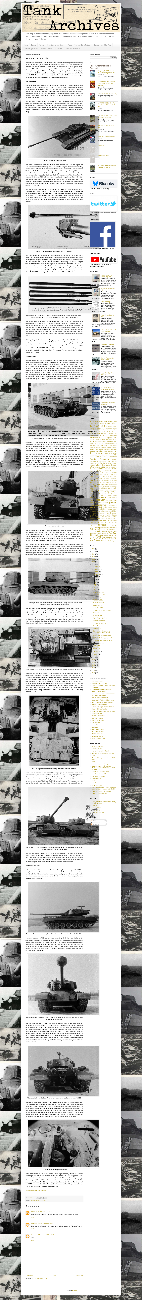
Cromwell (114, 449)
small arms (94, 515)
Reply (32, 1217)
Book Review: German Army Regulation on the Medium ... (102, 631)
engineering (93, 455)
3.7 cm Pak (105, 428)
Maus (100, 486)
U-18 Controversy (98, 592)
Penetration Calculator (72, 49)
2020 (93, 564)
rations (114, 507)
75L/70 (96, 434)
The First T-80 (97, 597)
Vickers (108, 537)
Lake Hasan (98, 478)
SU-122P (108, 518)
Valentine (101, 537)
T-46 (106, 527)
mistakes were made (109, 488)
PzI (94, 507)
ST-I (106, 516)
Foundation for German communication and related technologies (103, 694)
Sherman (113, 513)
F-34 (115, 455)
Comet (101, 449)
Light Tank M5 (105, 480)
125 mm (103, 421)
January (96, 654)
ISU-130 (107, 469)
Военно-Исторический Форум (101, 764)
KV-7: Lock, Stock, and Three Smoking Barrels (107, 388)
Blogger (74, 1290)
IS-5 (112, 467)
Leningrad (93, 480)
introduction (97, 467)
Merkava (114, 486)
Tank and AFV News (98, 720)
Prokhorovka (93, 505)
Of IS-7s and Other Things (99, 704)
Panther (103, 497)
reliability (103, 509)
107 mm (92, 421)
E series (114, 453)
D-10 (115, 451)
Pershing (33, 1200)
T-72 (104, 529)
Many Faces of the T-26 (100, 618)
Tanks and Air (97, 628)
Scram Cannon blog (97, 810)
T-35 (115, 525)
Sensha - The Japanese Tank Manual (103, 707)
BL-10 (96, 443)
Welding (92, 539)
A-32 (96, 436)
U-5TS (96, 537)
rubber (107, 511)
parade (109, 497)
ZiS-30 (99, 541)
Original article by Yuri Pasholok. (36, 1190)
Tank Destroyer (96, 722)
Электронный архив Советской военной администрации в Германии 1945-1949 (104, 788)
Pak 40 (115, 495)
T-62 (95, 529)
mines (98, 488)
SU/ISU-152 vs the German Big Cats (106, 276)
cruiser (105, 451)
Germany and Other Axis (102, 45)
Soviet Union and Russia (55, 45)
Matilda (95, 486)
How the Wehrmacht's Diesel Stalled (107, 358)
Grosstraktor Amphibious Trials (102, 635)
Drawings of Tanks (97, 749)
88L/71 (111, 434)
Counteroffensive (98, 605)
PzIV (105, 507)
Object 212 (104, 492)
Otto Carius (105, 495)
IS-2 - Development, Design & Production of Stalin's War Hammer (106, 83)
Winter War (98, 539)
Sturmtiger (92, 518)
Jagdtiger (99, 471)
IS (101, 467)
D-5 (102, 453)
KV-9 (111, 476)
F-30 (109, 455)
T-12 (95, 522)
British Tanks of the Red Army (106, 136)
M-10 (115, 480)
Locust (111, 480)
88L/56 (106, 434)
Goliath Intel (96, 648)
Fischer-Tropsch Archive (99, 691)
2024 (93, 554)
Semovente (96, 513)
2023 (93, 556)
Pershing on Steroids (99, 623)
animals (92, 439)
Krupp (110, 473)
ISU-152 (114, 469)
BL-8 (100, 443)
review (115, 509)
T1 (92, 531)
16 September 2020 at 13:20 (45, 1223)
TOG (105, 535)
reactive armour (94, 509)
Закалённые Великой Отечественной (103, 774)
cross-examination (96, 451)
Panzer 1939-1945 (103, 155)
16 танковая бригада (98, 746)
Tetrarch (105, 533)
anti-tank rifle (104, 439)
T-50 (109, 527)
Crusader (110, 451)
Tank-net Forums (97, 725)
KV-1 (93, 475)
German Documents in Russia (100, 751)
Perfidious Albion (98, 600)
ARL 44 (115, 439)
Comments (95, 824)
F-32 (112, 455)
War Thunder (113, 537)
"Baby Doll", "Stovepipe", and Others (104, 638)
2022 (93, 559)
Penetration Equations (107, 345)
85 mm (101, 434)
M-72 (101, 482)
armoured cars (94, 441)
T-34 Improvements (99, 621)
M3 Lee (103, 484)
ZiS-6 (109, 541)
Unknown (34, 1223)
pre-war (113, 502)
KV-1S (102, 475)
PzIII (101, 507)
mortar (115, 490)
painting (110, 495)
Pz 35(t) (112, 505)
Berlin (93, 443)
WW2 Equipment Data (98, 738)
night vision (96, 492)
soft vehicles (107, 515)
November (97, 569)
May (95, 585)
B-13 (113, 441)
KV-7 (100, 477)
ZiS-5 (106, 541)
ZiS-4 (102, 541)
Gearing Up (96, 645)
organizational (98, 495)
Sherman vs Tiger (106, 302)
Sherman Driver (98, 615)
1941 (109, 423)
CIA (97, 449)
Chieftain (109, 447)
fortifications (93, 461)
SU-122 (103, 518)
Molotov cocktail (109, 490)
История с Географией (99, 776)
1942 (114, 423)
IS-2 (103, 467)
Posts (93, 821)
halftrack (104, 461)
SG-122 (107, 513)
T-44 (103, 527)
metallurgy (93, 488)
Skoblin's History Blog (98, 812)
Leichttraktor (113, 478)
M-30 (91, 482)
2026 (93, 549)
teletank (100, 533)
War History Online (97, 736)
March (96, 590)
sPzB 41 (102, 516)
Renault (109, 509)
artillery (109, 441)
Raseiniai (110, 507)
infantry (98, 465)
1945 (103, 426)
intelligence (106, 465)
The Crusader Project (98, 731)
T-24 (105, 522)
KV (90, 475)
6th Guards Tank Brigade (109, 432)
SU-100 (98, 518)
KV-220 (111, 475)
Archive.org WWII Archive (99, 683)
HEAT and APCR (98, 608)
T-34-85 (103, 525)
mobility (96, 490)
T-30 (94, 525)
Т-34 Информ (96, 783)
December (97, 566)
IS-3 (107, 467)
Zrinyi (113, 541)
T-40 (97, 527)
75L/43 (92, 434)
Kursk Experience (98, 602)
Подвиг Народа (96, 778)
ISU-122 (100, 469)
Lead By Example (98, 643)
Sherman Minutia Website (99, 709)
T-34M (108, 525)
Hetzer (115, 463)
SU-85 (112, 520)
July (95, 579)
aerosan (103, 437)
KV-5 (94, 476)
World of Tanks (107, 539)
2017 (93, 662)
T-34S (112, 525)
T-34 (98, 525)
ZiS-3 (95, 541)
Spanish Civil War (95, 516)
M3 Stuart (109, 484)
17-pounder (102, 423)
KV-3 (115, 475)
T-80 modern (111, 529)
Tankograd (95, 727)
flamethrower (113, 457)
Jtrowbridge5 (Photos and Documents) (103, 700)
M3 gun (98, 484)
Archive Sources (46, 49)
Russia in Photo (96, 808)
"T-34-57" (96, 613)
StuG (115, 517)
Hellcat (92, 463)
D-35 (99, 453)
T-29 (91, 525)
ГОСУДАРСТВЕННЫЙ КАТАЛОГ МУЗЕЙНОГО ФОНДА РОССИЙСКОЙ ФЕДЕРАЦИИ (103, 767)
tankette (104, 531)
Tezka (93, 761)
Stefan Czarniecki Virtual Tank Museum (103, 711)
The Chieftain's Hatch (98, 729)
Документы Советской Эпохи (100, 771)
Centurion (92, 447)
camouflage (103, 445)
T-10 (115, 520)
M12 (113, 482)
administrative (95, 438)
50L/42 (100, 430)
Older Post (79, 1275)
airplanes (109, 438)
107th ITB (98, 421)
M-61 (95, 482)
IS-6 (115, 467)
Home (26, 45)
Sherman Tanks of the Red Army (107, 94)
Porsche (99, 502)
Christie (114, 447)
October (96, 572)
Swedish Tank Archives (98, 716)
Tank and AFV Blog (97, 718)
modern (101, 490)
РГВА (93, 781)
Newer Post (29, 1275)
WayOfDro (34, 1211)
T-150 (98, 522)
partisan (114, 497)
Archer (110, 439)
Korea (106, 473)
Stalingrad (110, 516)
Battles (33, 45)
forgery (114, 459)
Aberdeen (105, 436)
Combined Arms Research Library (102, 689)
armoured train (102, 441)
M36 (113, 484)
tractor (111, 535)
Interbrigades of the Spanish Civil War (103, 753)
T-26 (108, 522)
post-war (38, 1200)
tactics (99, 531)
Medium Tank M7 (107, 486)
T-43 (100, 527)
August (96, 577)
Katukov (95, 473)
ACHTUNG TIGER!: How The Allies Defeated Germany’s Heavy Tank (108, 105)
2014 (93, 670)
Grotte (99, 461)
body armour (108, 443)
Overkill (95, 626)
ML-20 (92, 490)
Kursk (114, 473)
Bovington (114, 443)
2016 (93, 665)
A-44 (100, 436)
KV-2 (106, 475)
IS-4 (110, 467)
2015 (93, 668)
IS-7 (91, 469)
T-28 (115, 522)
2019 (93, 657)
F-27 (106, 455)
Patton (91, 500)
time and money (97, 535)
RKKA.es (94, 805)
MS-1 (91, 492)
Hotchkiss (92, 465)
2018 (93, 660)
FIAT (105, 456)
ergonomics (100, 455)
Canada (110, 445)
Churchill (92, 449)
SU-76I (107, 520)
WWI (115, 539)
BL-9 (103, 443)
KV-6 (97, 476)
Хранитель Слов (97, 785)
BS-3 (94, 445)
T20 (95, 531)
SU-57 (98, 520)
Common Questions (31, 49)
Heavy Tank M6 (112, 461)
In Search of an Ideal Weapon (102, 610)
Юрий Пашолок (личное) (99, 793)
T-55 (115, 527)
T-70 (100, 529)
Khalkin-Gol (101, 473)
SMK (101, 515)
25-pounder (98, 428)
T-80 (107, 529)
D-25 (91, 453)
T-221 (101, 522)
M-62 (98, 482)
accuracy (113, 436)
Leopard (98, 480)
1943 (92, 426)
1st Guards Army (110, 426)
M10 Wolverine (107, 482)
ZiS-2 (91, 541)
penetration (99, 500)
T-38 (94, 527)
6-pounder (98, 432)
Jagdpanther (93, 471)
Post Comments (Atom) (41, 1278)
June (95, 582)
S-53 (113, 511)
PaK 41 (92, 497)
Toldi (107, 535)
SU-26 (94, 520)
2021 (93, 562)
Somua (114, 515)
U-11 (93, 537)
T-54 (112, 527)
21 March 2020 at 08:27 (45, 1211)
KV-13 (98, 475)
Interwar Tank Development (100, 698)
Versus (41, 45)
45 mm (95, 430)
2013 (93, 673)
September (97, 574)
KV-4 (91, 477)
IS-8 (95, 469)
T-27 (112, 522)
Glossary (59, 49)
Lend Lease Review (99, 595)
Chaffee (98, 447)
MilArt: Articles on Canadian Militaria (102, 702)
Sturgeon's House (97, 713)
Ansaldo (97, 439)
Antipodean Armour (97, 681)
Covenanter (107, 449)
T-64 (97, 529)
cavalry (115, 445)
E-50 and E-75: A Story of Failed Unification (108, 330)
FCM (91, 456)
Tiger (110, 533)
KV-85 (107, 477)
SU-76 (102, 520)
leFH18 (107, 478)
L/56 (93, 478)
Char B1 (103, 447)
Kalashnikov (106, 471)
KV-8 (104, 476)
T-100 (91, 522)
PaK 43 (97, 497)
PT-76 (108, 505)
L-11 (114, 476)
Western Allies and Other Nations (79, 45)
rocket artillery (101, 511)
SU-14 (112, 518)
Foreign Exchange (100, 459)
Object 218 (110, 492)
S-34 (110, 511)
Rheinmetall (93, 511)
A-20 (91, 436)
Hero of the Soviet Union (103, 463)
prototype (43, 1200)
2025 (93, 551)
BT (98, 445)
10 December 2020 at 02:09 (45, 1235)
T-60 (91, 529)
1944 (98, 426)
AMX (115, 437)
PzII (97, 507)
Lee (104, 478)
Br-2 (91, 445)
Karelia (112, 471)
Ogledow (95, 493)
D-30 (96, 453)
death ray (107, 453)
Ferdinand (98, 457)
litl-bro (93, 755)
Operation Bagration (104, 493)
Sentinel (102, 513)
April (95, 587)
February (96, 651)
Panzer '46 (101, 145)
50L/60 (104, 430)
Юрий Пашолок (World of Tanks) (101, 791)
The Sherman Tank (97, 734)
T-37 (91, 527)
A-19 (115, 434)
